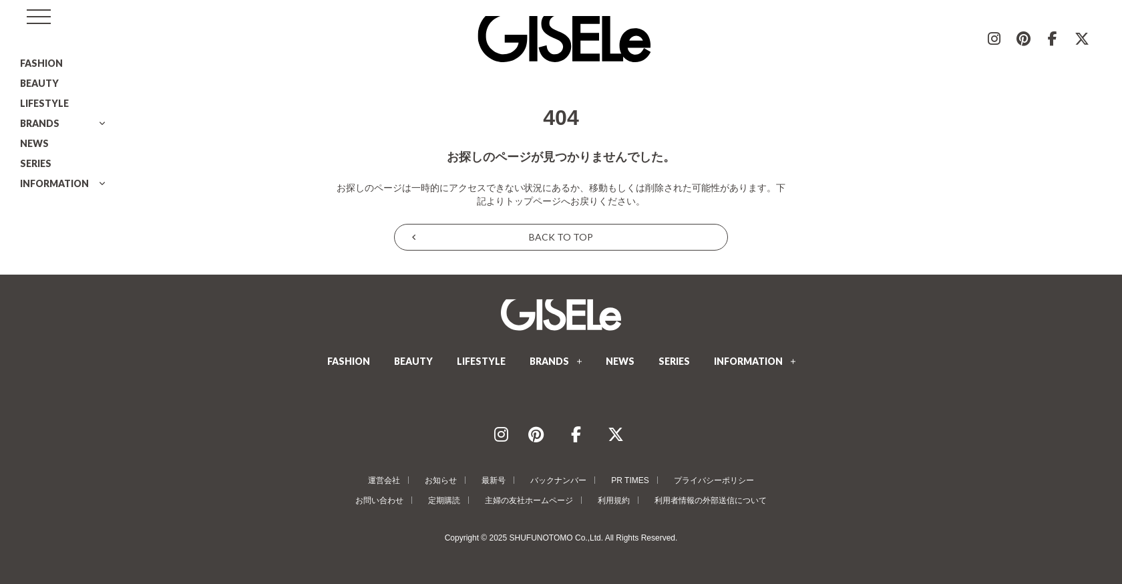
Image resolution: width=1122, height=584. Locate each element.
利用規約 (614, 500)
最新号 (494, 480)
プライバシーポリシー (714, 480)
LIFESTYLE (44, 103)
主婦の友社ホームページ (529, 500)
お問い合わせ (379, 500)
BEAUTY (39, 83)
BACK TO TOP (561, 237)
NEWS (34, 143)
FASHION (41, 63)
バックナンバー (558, 480)
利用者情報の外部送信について (710, 500)
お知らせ (441, 480)
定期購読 (444, 500)
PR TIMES (629, 480)
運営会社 (384, 480)
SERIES (35, 163)
